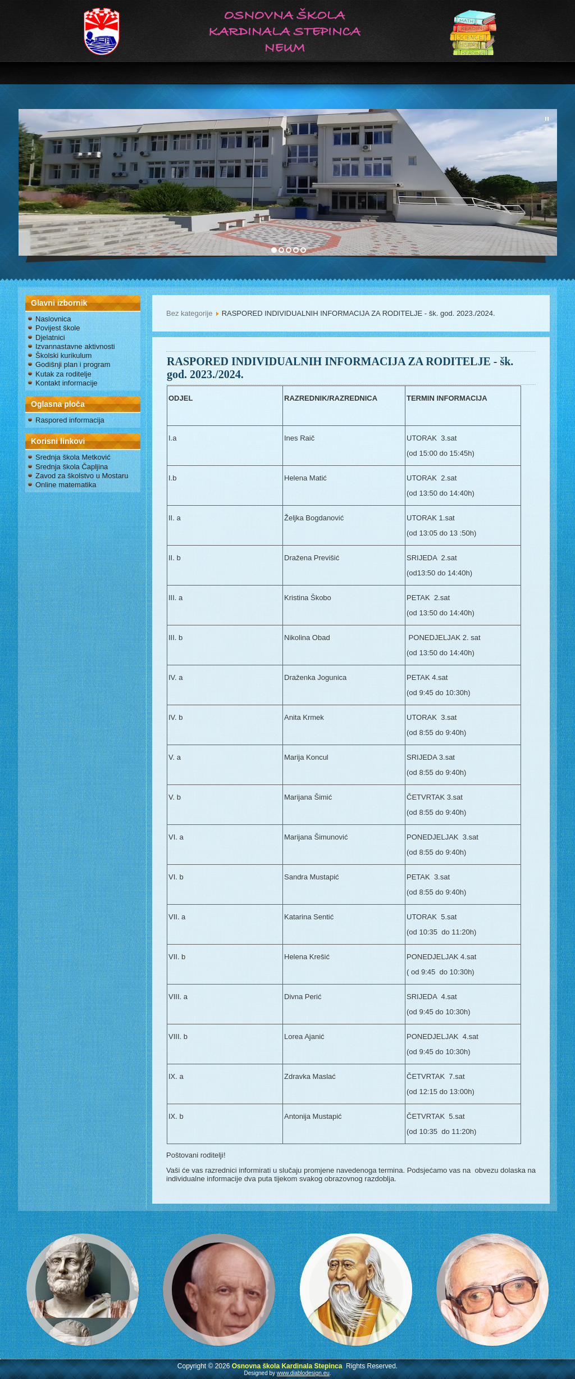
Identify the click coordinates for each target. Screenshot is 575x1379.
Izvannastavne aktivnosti (75, 346)
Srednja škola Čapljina (71, 466)
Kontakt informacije (66, 383)
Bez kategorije (189, 313)
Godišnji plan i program (73, 364)
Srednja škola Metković (73, 457)
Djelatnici (50, 337)
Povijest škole (57, 328)
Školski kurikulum (63, 355)
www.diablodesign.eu (303, 1373)
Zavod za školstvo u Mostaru (81, 475)
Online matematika (65, 484)
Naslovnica (53, 319)
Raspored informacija (69, 420)
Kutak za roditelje (63, 374)
